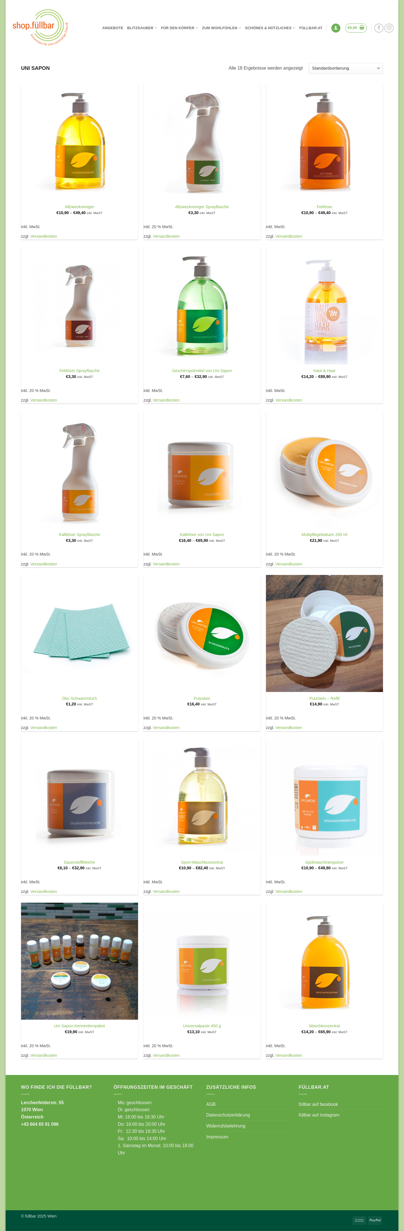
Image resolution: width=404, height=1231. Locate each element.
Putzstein (202, 698)
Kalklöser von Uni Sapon (202, 534)
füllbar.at (311, 28)
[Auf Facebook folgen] (379, 28)
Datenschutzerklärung (228, 1115)
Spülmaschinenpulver (324, 862)
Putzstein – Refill (324, 698)
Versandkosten (43, 236)
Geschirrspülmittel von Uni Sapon (202, 370)
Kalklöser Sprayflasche (79, 534)
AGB (211, 1104)
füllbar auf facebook (318, 1104)
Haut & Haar (324, 370)
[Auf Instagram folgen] (389, 28)
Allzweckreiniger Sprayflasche (202, 207)
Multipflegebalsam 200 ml (324, 534)
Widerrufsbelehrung (225, 1126)
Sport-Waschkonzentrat (202, 862)
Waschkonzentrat (324, 1026)
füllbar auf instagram (319, 1115)
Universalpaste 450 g (202, 1026)
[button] (335, 28)
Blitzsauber (142, 28)
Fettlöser (324, 207)
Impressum (217, 1136)
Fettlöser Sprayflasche (79, 370)
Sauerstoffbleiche (79, 862)
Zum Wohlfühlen (221, 28)
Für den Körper (179, 28)
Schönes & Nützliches (270, 28)
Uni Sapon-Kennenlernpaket (79, 1026)
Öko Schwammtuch (79, 698)
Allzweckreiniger (79, 207)
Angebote (112, 28)
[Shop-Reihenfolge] (346, 68)
